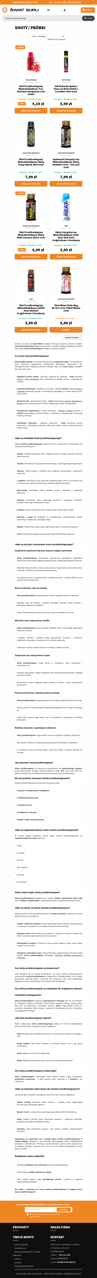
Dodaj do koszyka (31, 110)
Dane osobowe (21, 1244)
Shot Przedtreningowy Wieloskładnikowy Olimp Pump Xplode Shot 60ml (31, 162)
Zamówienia (20, 1248)
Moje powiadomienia (23, 1266)
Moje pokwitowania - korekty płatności (26, 1253)
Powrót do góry (73, 338)
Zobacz (66, 329)
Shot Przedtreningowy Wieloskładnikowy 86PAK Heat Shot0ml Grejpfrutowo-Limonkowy (31, 309)
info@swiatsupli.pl (74, 2)
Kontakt (57, 1237)
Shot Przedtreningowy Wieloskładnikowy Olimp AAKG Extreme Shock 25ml (31, 235)
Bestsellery (51, 36)
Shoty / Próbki (31, 155)
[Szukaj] (48, 18)
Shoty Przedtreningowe (31, 82)
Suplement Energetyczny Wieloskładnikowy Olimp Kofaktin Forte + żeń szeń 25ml (66, 163)
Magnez (66, 301)
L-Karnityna (66, 82)
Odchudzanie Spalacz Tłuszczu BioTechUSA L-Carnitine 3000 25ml (66, 89)
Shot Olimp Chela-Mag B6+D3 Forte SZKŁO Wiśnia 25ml (66, 308)
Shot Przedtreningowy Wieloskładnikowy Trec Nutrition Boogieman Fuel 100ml (31, 90)
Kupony (18, 1262)
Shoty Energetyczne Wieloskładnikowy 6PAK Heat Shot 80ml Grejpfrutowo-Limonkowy (66, 236)
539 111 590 (57, 2)
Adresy (17, 1258)
